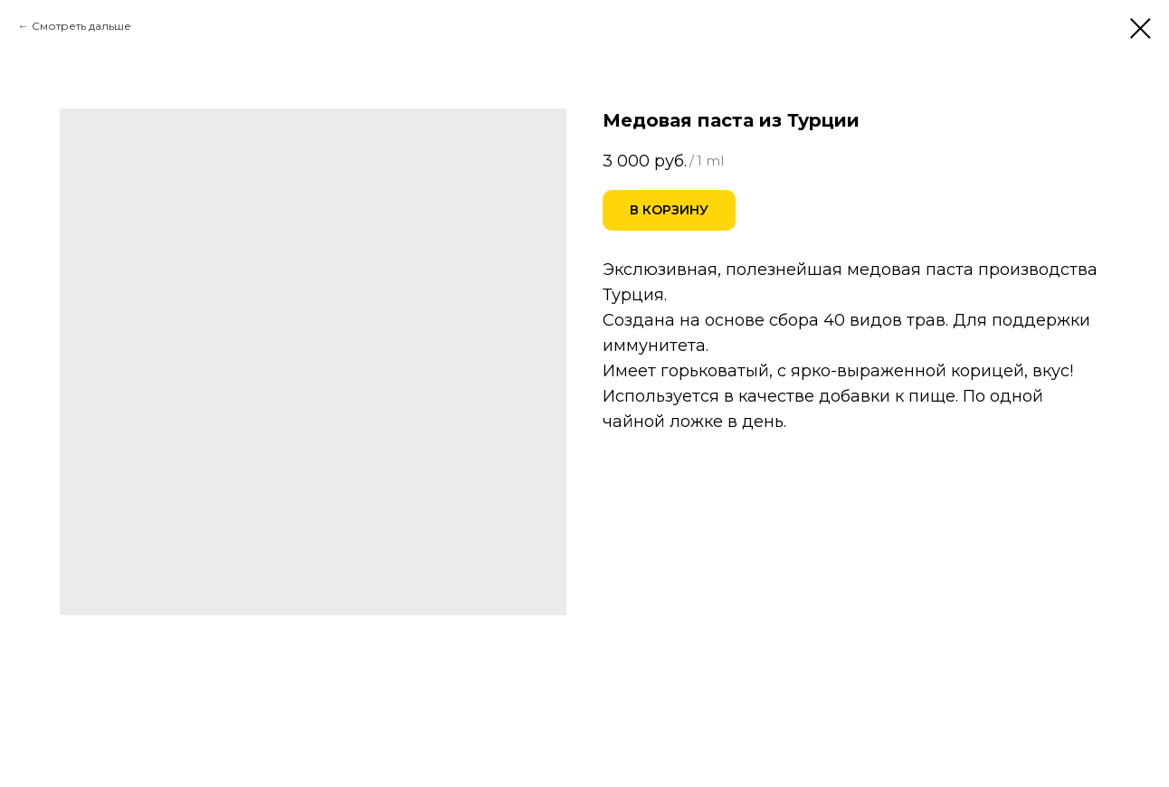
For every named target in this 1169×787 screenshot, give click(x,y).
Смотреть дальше (81, 26)
